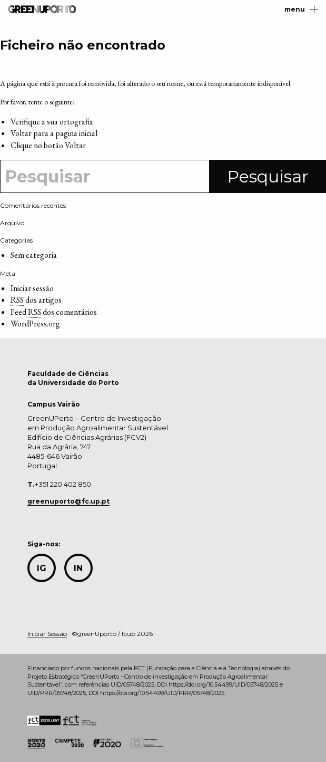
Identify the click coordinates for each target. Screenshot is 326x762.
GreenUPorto (42, 9)
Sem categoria (34, 255)
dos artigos (36, 300)
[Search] (105, 176)
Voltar (75, 145)
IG (41, 568)
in (78, 568)
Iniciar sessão (32, 288)
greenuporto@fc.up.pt (68, 501)
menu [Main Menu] (301, 9)
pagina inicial (76, 133)
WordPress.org (35, 323)
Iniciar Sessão (47, 634)
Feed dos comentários (54, 312)
